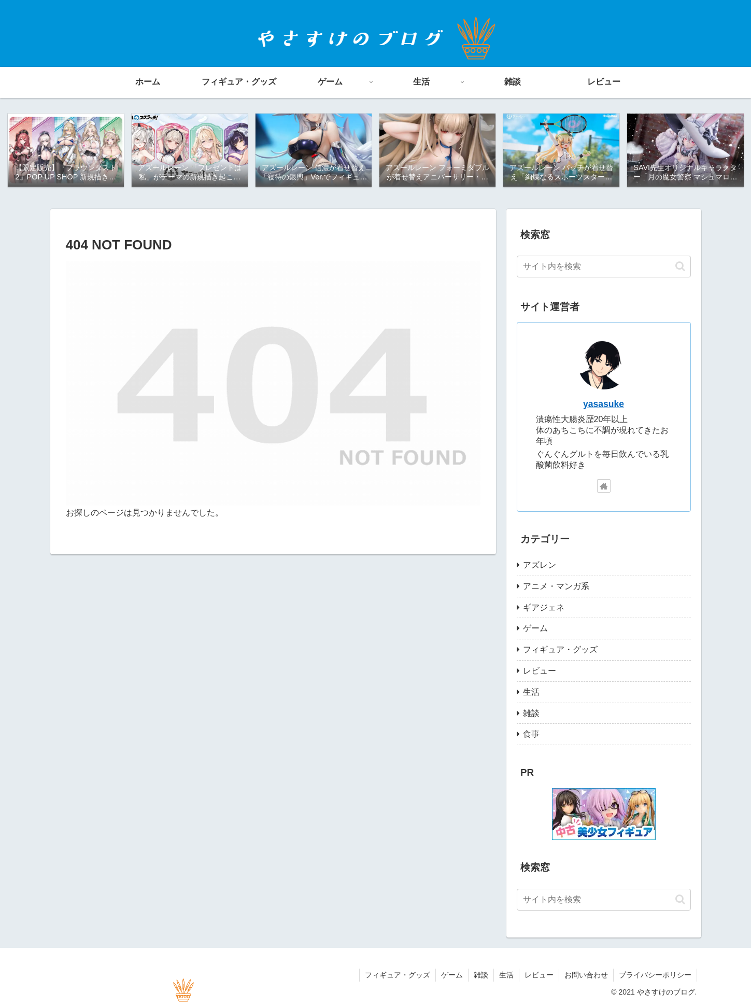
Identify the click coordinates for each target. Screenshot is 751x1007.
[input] (604, 266)
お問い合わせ (586, 975)
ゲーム (452, 975)
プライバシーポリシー (655, 975)
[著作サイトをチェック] (604, 486)
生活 (506, 975)
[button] (680, 266)
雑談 (481, 975)
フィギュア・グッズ (397, 975)
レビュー (539, 975)
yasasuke (603, 404)
